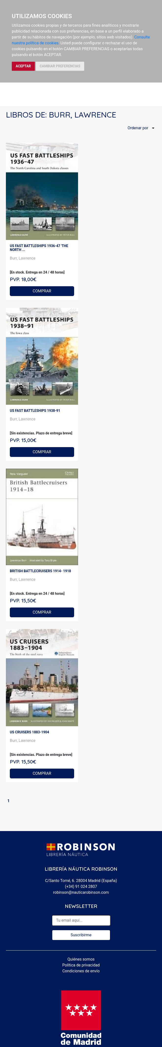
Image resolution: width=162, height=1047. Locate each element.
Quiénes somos (81, 959)
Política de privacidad (81, 965)
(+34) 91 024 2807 (81, 886)
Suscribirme (80, 935)
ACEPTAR (23, 66)
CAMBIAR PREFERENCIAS (60, 66)
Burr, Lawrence (23, 258)
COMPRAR (42, 291)
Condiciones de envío (81, 971)
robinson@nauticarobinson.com (81, 892)
